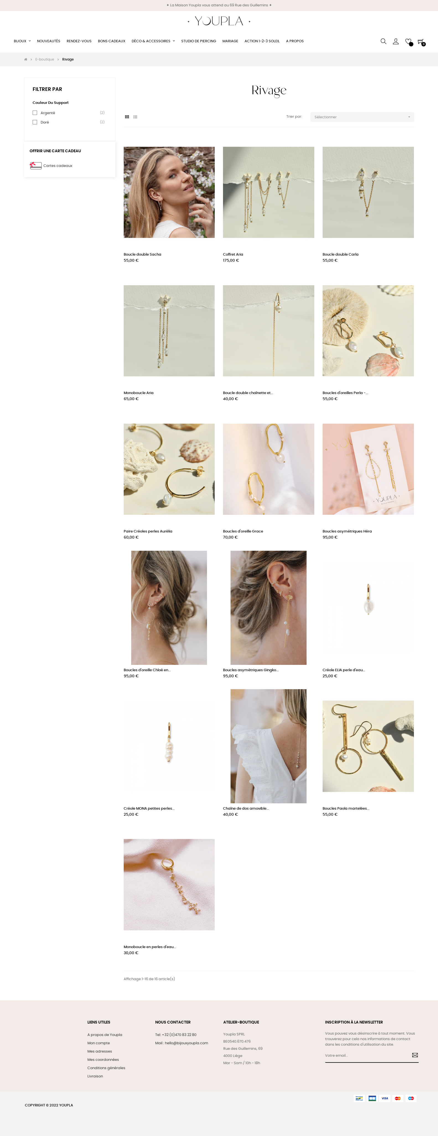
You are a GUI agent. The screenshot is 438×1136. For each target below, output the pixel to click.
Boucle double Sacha (142, 254)
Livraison (95, 1076)
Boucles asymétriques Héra (347, 531)
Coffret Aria (233, 254)
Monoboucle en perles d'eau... (150, 947)
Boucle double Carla (341, 254)
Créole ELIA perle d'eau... (344, 670)
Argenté (48, 113)
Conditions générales (106, 1068)
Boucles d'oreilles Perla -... (345, 393)
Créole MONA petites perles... (149, 808)
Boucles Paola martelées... (346, 808)
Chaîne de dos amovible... (246, 808)
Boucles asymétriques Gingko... (251, 670)
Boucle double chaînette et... (248, 393)
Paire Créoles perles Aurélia (148, 531)
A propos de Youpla (104, 1035)
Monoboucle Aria (139, 393)
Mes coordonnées (103, 1060)
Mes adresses (99, 1051)
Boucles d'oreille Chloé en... (147, 670)
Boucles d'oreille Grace (243, 531)
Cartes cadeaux (57, 166)
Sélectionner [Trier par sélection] (364, 117)
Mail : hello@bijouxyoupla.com (181, 1043)
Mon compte (98, 1043)
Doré (45, 122)
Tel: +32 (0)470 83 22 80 (175, 1035)
